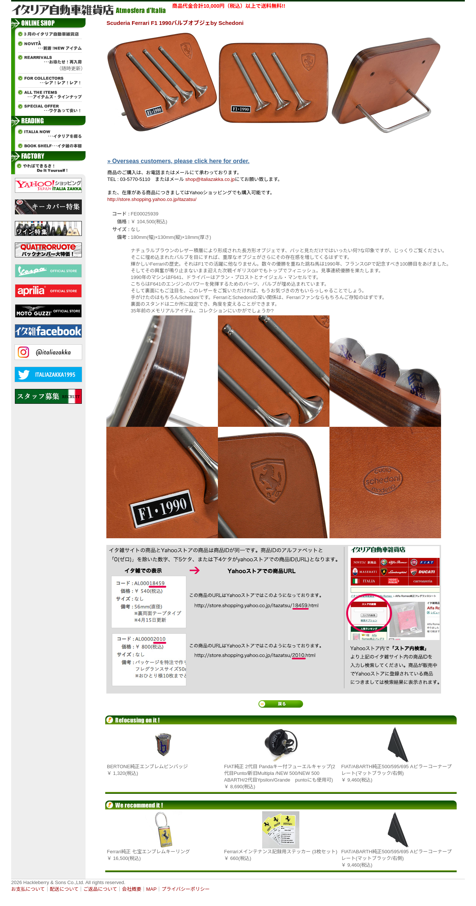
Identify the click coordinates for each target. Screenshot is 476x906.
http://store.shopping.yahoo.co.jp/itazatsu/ (152, 199)
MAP (151, 889)
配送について (64, 889)
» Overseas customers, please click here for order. (178, 161)
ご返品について (100, 889)
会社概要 (131, 889)
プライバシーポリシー (185, 889)
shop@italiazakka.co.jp (210, 179)
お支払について (28, 889)
